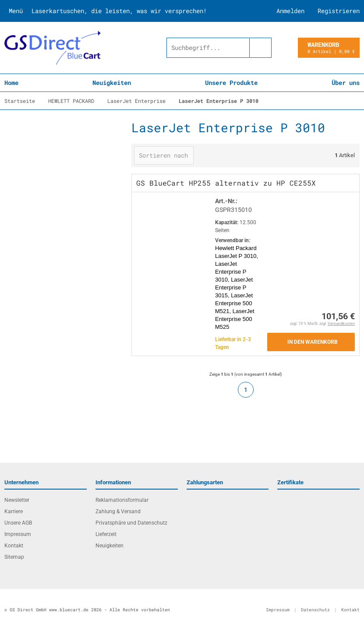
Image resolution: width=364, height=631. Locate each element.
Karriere (13, 511)
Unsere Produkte (231, 82)
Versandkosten (341, 323)
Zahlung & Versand (118, 511)
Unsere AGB (18, 523)
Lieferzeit (106, 534)
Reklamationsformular (121, 500)
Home (11, 82)
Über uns (346, 82)
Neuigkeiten (111, 82)
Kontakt (13, 546)
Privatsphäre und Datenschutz (131, 523)
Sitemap (14, 557)
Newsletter (16, 500)
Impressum (17, 534)
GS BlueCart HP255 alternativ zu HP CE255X (226, 182)
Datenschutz (315, 610)
